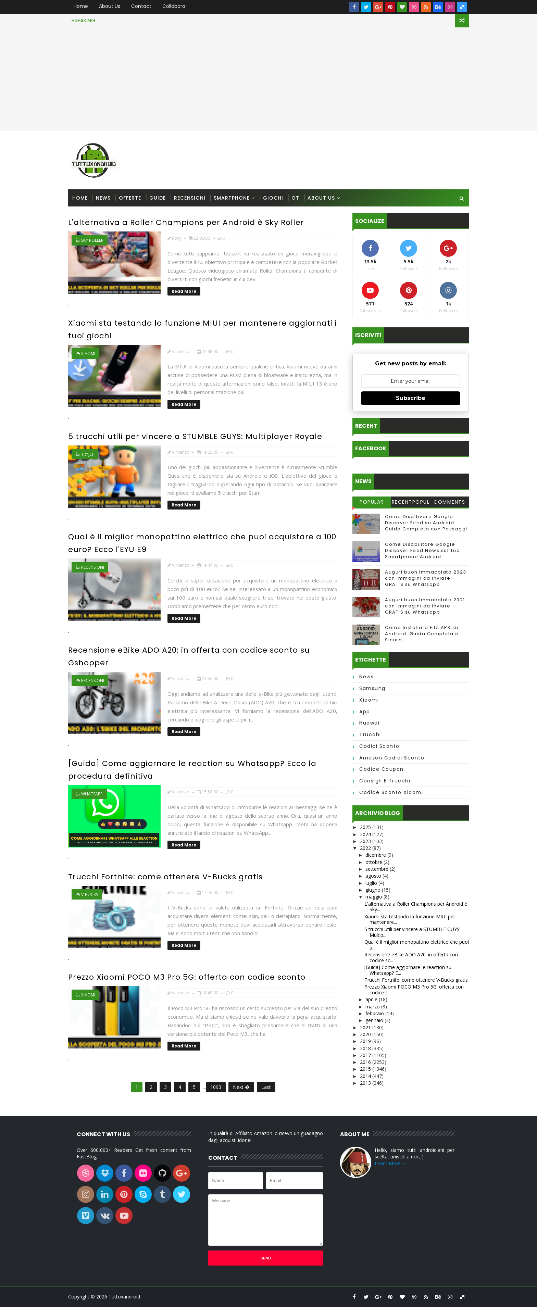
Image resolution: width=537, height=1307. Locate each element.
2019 (366, 1041)
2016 (366, 1062)
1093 (215, 1087)
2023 (366, 841)
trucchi (370, 734)
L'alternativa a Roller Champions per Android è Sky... (415, 907)
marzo (373, 1006)
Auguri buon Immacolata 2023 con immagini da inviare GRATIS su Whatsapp (425, 578)
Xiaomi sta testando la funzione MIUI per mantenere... (409, 919)
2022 (366, 848)
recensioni (92, 567)
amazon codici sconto (391, 757)
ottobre (374, 862)
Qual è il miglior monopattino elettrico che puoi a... (416, 945)
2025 (366, 827)
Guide (157, 197)
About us (109, 6)
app (364, 711)
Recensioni (189, 197)
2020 (366, 1034)
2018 (366, 1048)
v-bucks (89, 894)
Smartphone (232, 197)
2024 (366, 834)
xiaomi (88, 353)
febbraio (375, 1013)
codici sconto (379, 746)
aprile (372, 999)
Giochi (273, 197)
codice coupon (381, 769)
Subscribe (410, 398)
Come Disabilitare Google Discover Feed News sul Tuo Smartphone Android (422, 550)
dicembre (376, 855)
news (366, 676)
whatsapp (92, 794)
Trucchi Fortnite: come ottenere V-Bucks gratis (165, 876)
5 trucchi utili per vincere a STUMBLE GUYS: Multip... (412, 932)
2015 (366, 1069)
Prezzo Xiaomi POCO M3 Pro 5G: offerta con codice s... (414, 989)
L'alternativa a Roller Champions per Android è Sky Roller (186, 222)
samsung (372, 688)
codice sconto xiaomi (391, 792)
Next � (241, 1087)
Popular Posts (372, 503)
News (103, 197)
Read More (184, 291)
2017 (366, 1055)
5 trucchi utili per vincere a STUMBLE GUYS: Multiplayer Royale (195, 436)
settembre (377, 869)
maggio (374, 896)
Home (81, 6)
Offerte (130, 197)
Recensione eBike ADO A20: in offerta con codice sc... (411, 957)
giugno (373, 890)
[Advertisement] (268, 79)
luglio (371, 883)
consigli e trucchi (384, 780)
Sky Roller (92, 240)
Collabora (173, 6)
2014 (366, 1076)
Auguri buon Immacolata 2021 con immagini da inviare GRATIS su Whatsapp (425, 605)
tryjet (87, 454)
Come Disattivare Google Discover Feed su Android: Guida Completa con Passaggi (426, 522)
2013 (366, 1083)
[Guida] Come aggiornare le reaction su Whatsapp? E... (407, 970)
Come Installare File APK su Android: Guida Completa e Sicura (422, 633)
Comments (449, 502)
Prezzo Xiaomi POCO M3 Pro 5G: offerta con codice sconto (186, 977)
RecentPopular (411, 503)
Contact (141, 6)
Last (266, 1087)
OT (295, 197)
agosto (374, 875)
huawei (369, 722)
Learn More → (391, 1163)
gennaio (375, 1020)
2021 (366, 1027)
